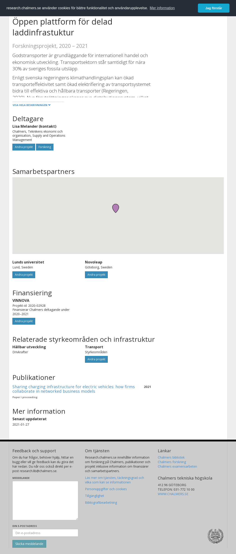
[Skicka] (29, 544)
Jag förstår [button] (213, 8)
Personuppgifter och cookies (106, 489)
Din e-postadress (24, 526)
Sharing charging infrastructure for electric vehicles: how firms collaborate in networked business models (73, 389)
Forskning (45, 147)
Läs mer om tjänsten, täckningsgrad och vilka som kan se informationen (114, 480)
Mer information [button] (162, 8)
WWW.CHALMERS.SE (173, 494)
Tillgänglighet (94, 496)
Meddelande (21, 478)
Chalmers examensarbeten (177, 466)
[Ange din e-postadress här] (45, 533)
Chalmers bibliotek (171, 457)
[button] (115, 208)
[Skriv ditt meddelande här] (45, 500)
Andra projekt (24, 147)
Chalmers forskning (172, 462)
